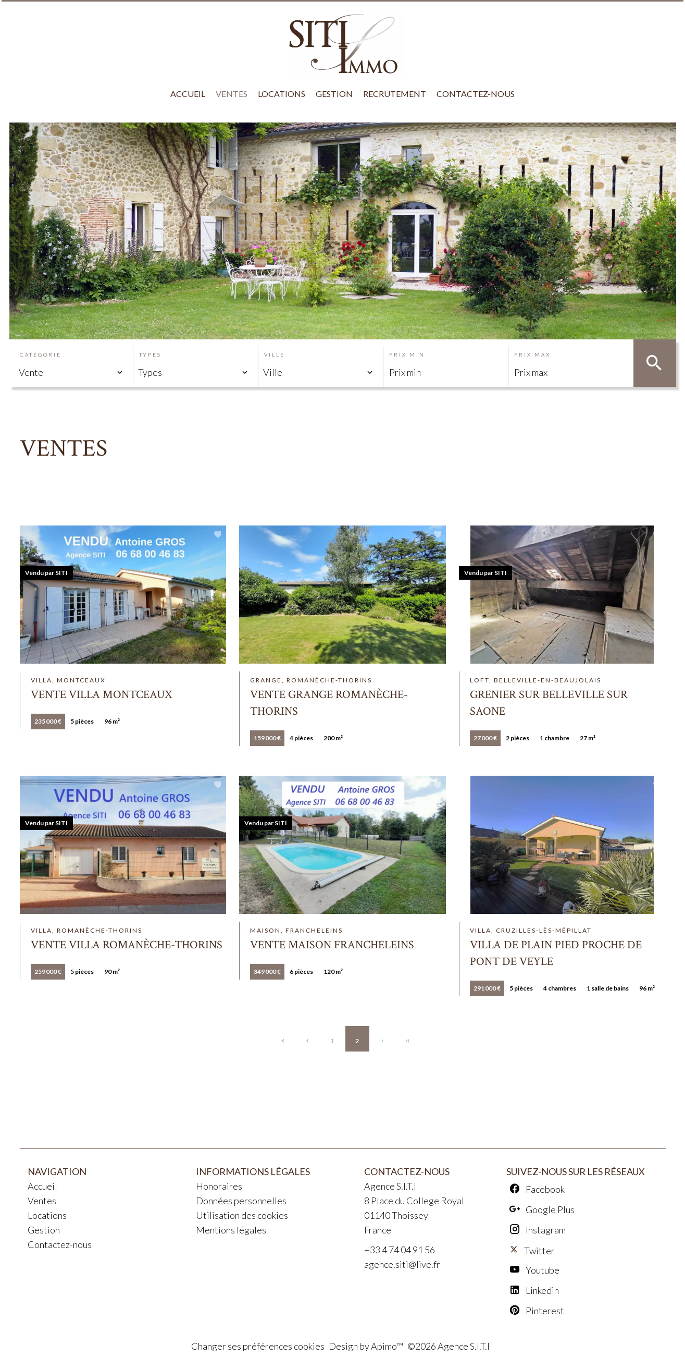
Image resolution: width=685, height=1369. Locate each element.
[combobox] (71, 372)
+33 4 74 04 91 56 (399, 1249)
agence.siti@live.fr (402, 1264)
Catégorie (40, 354)
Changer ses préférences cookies (258, 1346)
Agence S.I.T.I (390, 1186)
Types (150, 354)
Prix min (407, 354)
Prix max (532, 354)
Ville (274, 354)
